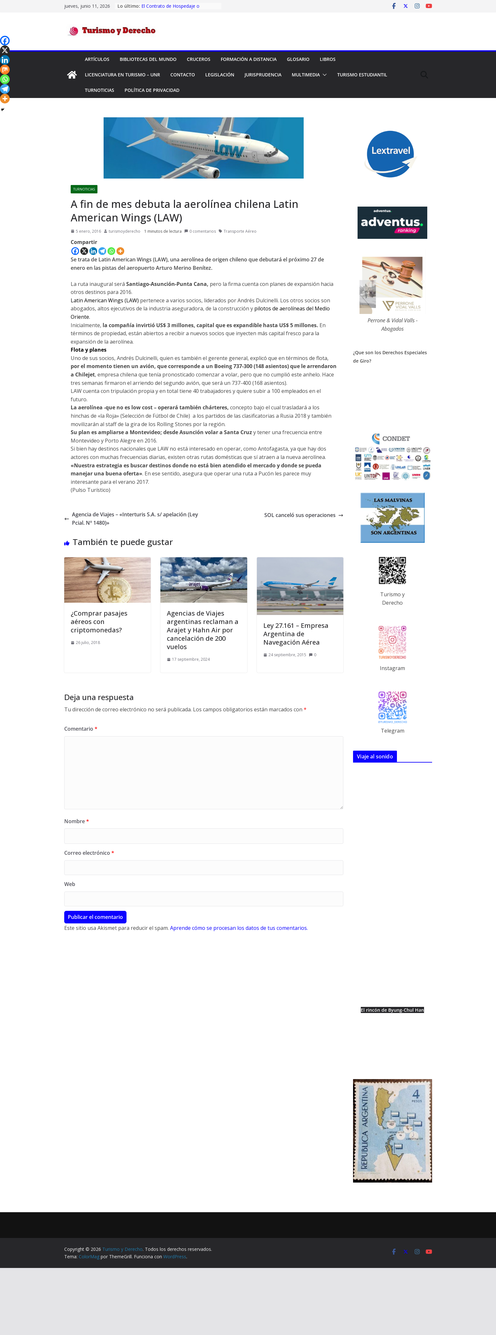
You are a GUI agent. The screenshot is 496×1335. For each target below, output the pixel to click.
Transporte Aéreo (240, 231)
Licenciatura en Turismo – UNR (122, 75)
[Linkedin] (93, 251)
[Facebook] (75, 251)
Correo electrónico (89, 852)
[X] (84, 251)
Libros (328, 59)
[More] (120, 251)
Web (69, 884)
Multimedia (306, 75)
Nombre (76, 821)
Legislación (219, 75)
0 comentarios (200, 231)
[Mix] (5, 69)
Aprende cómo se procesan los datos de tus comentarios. (239, 927)
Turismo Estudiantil (362, 75)
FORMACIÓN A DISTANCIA (249, 59)
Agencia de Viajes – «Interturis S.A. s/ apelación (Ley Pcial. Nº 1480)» (131, 518)
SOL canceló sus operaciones (303, 515)
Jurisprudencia (263, 75)
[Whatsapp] (111, 251)
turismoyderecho (124, 231)
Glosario (298, 59)
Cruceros (198, 59)
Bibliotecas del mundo (148, 59)
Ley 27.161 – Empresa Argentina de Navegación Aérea (296, 634)
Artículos (97, 59)
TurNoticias (99, 90)
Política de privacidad (152, 90)
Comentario (80, 728)
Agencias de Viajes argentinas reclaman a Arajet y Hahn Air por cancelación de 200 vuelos (202, 630)
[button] (323, 74)
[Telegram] (102, 251)
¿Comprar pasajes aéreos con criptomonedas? (99, 621)
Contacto (182, 75)
